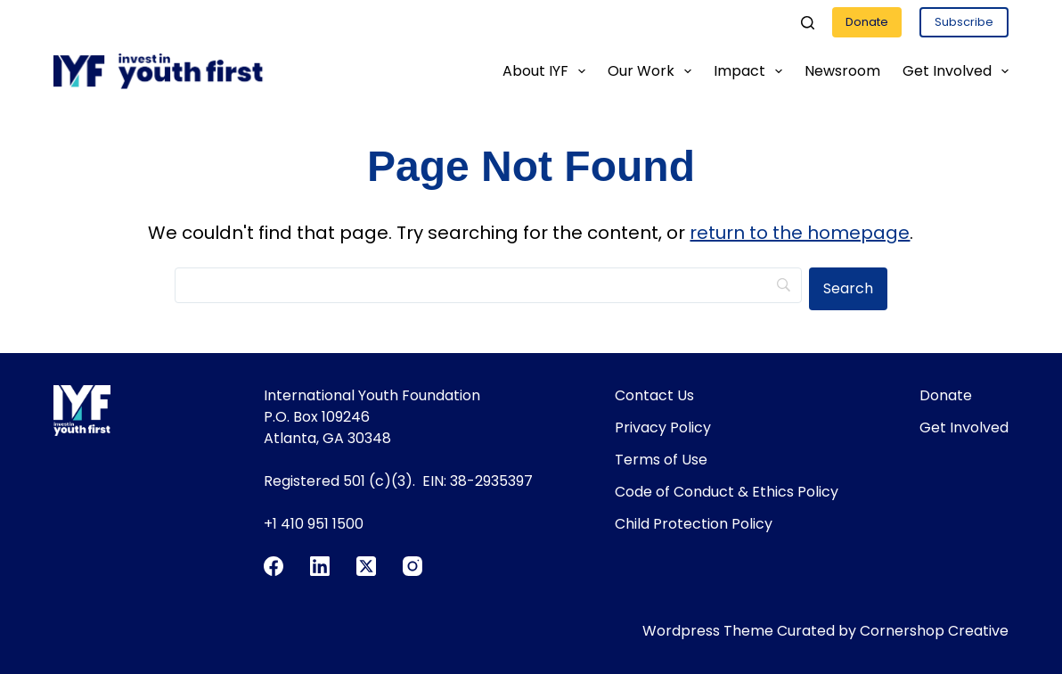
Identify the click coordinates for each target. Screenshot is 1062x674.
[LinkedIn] (320, 566)
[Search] (807, 22)
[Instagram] (412, 566)
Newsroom (842, 71)
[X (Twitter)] (366, 566)
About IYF (547, 71)
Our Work (653, 71)
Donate (867, 21)
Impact (751, 71)
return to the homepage (800, 232)
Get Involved (956, 71)
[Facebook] (273, 566)
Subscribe (964, 21)
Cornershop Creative (934, 631)
